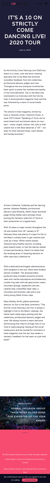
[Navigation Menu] (42, 3)
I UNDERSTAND (29, 480)
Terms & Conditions (25, 459)
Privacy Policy (39, 459)
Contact (25, 462)
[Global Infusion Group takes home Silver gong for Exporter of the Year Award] (25, 413)
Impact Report (10, 459)
